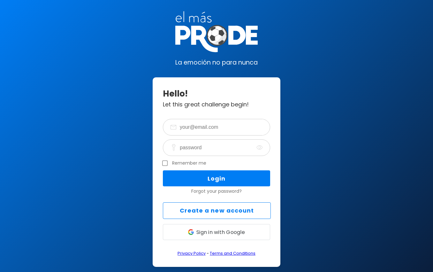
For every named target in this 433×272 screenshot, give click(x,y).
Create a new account (217, 210)
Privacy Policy (192, 253)
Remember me (189, 163)
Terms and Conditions (232, 253)
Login (216, 179)
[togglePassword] (259, 148)
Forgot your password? (216, 191)
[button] (216, 232)
